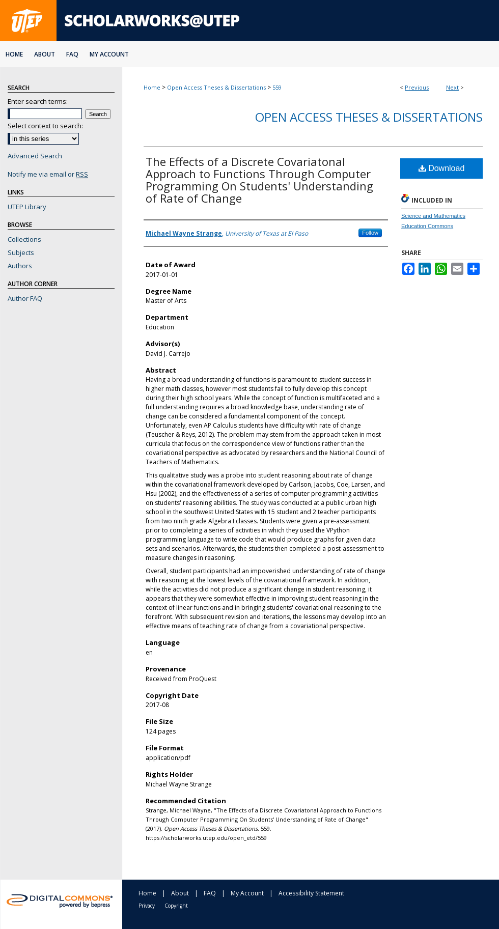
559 (277, 87)
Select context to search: (45, 125)
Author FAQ (25, 298)
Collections (24, 239)
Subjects (21, 252)
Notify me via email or (48, 174)
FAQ (210, 893)
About (180, 893)
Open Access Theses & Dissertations (216, 87)
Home (152, 87)
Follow (370, 233)
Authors (20, 265)
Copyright (176, 905)
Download (442, 168)
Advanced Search (35, 155)
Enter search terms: (38, 101)
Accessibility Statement (311, 893)
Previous (417, 87)
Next (452, 87)
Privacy (146, 905)
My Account (247, 893)
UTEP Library (27, 206)
